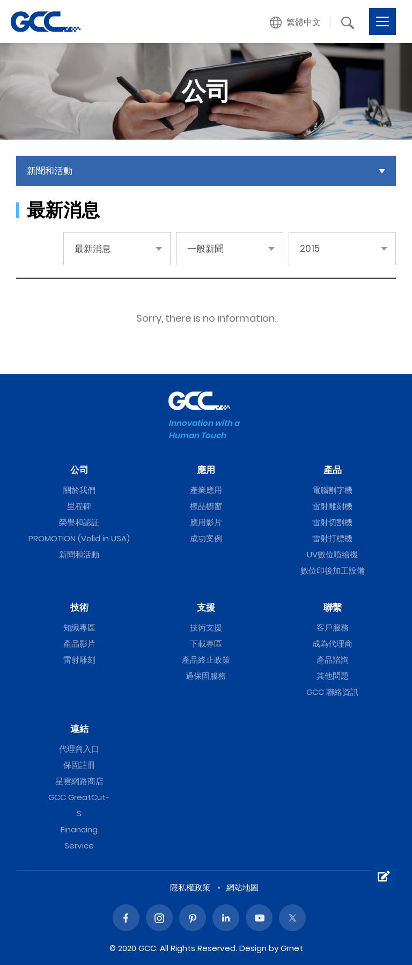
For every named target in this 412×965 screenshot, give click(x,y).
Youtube (259, 917)
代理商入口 (79, 748)
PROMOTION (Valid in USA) (79, 538)
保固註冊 (79, 765)
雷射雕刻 (79, 659)
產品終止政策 (206, 659)
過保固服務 (206, 675)
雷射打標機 (332, 538)
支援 (206, 607)
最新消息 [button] (93, 248)
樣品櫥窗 (206, 506)
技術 (79, 607)
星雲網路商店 (79, 781)
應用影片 (206, 522)
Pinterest (192, 917)
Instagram (159, 917)
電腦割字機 (332, 490)
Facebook (126, 917)
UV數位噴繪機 (332, 554)
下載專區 (206, 643)
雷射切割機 (332, 522)
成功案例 (206, 538)
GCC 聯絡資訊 (332, 692)
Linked (225, 917)
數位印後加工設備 (332, 570)
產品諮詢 (333, 659)
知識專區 (79, 627)
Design (253, 948)
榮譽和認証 (79, 522)
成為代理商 (332, 643)
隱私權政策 (190, 887)
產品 (332, 469)
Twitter (292, 917)
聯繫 (332, 607)
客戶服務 (333, 627)
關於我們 (79, 490)
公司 (79, 469)
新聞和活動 (79, 554)
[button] (295, 22)
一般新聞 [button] (205, 248)
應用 (206, 469)
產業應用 (206, 490)
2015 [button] (310, 248)
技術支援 (206, 627)
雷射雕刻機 (332, 506)
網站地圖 (242, 887)
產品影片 (79, 643)
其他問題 (333, 675)
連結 (79, 728)
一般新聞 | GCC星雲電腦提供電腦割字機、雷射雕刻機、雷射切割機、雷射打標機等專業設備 (45, 21)
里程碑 (79, 506)
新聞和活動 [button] (49, 170)
